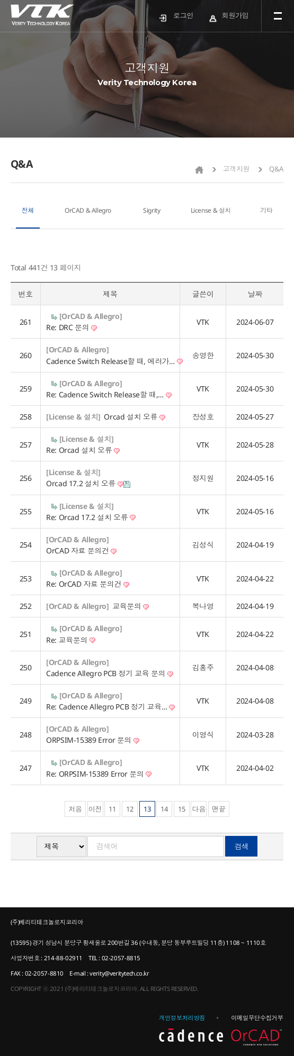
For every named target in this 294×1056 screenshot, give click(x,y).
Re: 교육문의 (70, 640)
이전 (95, 809)
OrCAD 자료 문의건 (81, 550)
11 (112, 809)
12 (129, 809)
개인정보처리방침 (182, 1018)
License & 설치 (211, 210)
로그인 (183, 15)
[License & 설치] (73, 417)
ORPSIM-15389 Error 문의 (92, 740)
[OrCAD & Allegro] (90, 316)
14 (164, 809)
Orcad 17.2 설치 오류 (88, 483)
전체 (28, 210)
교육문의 (130, 606)
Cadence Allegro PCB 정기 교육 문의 (109, 673)
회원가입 (235, 15)
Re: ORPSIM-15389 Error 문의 (99, 774)
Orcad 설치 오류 (134, 417)
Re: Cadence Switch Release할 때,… (109, 394)
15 (181, 809)
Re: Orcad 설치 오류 (83, 450)
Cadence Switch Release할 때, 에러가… (114, 361)
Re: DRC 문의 (71, 327)
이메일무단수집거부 (257, 1018)
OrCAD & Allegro (88, 210)
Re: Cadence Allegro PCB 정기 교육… (110, 707)
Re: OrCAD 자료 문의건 (87, 584)
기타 (266, 210)
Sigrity (151, 210)
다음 (199, 809)
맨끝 (219, 809)
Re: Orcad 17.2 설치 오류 (91, 517)
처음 (75, 809)
